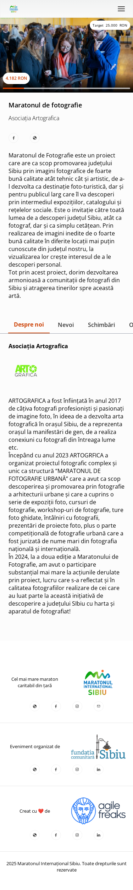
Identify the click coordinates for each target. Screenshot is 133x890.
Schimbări (101, 325)
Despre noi (29, 324)
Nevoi (66, 325)
